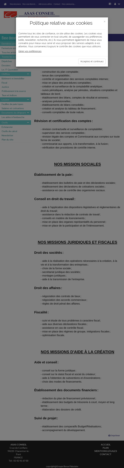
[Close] (105, 21)
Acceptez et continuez (91, 61)
